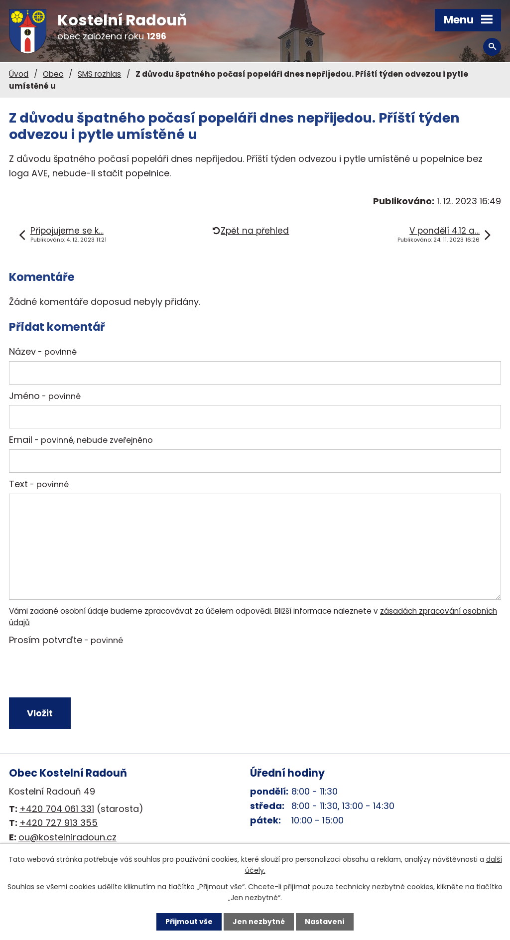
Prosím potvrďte (66, 640)
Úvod (18, 74)
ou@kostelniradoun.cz (67, 837)
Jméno (45, 396)
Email (81, 439)
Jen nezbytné (259, 922)
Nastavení (325, 922)
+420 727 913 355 (58, 822)
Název (43, 351)
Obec (53, 74)
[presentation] (82, 673)
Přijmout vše (189, 922)
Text (39, 484)
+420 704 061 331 (56, 809)
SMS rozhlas (99, 74)
